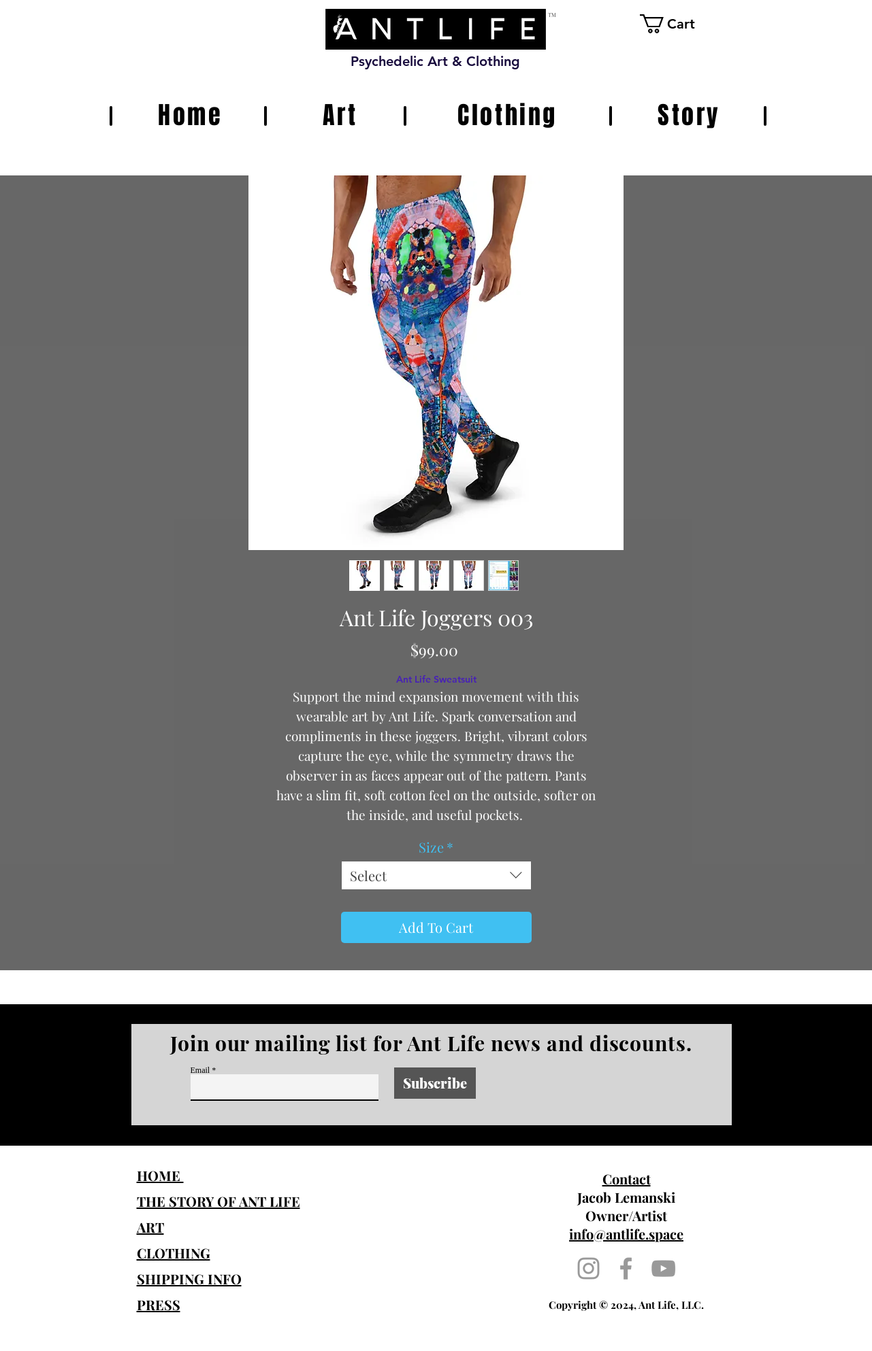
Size (436, 846)
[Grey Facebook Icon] (626, 1268)
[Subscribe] (435, 1083)
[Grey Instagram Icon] (588, 1268)
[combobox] (436, 875)
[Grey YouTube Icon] (663, 1268)
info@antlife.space (626, 1234)
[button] (678, 23)
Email (200, 1070)
